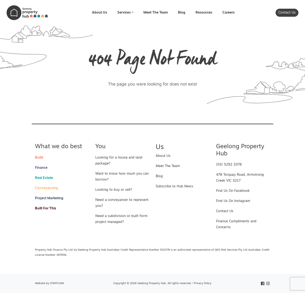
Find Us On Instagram (233, 201)
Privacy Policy (202, 283)
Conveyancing (46, 188)
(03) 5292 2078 (229, 164)
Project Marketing (49, 198)
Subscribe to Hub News (174, 186)
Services (124, 12)
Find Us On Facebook (233, 191)
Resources (203, 12)
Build (39, 157)
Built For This (45, 208)
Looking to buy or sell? (113, 190)
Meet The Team (155, 12)
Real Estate (44, 178)
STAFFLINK (57, 283)
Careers (228, 12)
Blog (181, 12)
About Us (99, 12)
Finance (41, 168)
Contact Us (287, 12)
